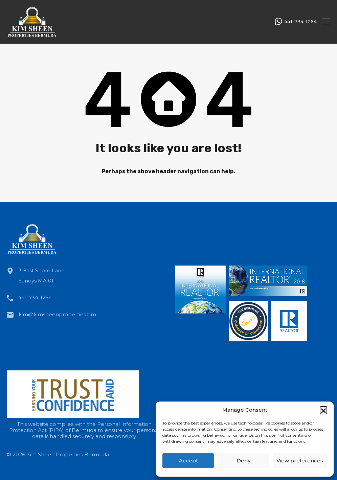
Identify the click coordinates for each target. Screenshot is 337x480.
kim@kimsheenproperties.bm (57, 314)
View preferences (299, 460)
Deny (243, 460)
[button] (323, 410)
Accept (188, 460)
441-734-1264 (300, 22)
